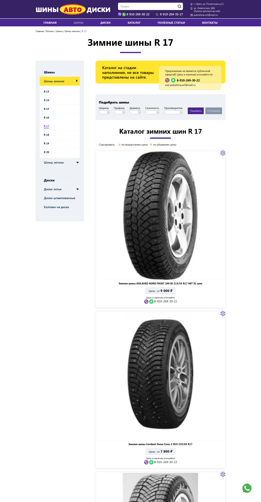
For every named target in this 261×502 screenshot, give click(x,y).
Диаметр (136, 108)
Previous (31, 393)
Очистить (215, 110)
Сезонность (154, 108)
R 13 (46, 91)
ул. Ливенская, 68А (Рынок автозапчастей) (207, 9)
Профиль (120, 108)
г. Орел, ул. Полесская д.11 (209, 4)
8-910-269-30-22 (188, 80)
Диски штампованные (59, 198)
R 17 (46, 126)
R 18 (46, 134)
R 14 (46, 100)
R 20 (46, 152)
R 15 (46, 108)
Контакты (210, 22)
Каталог (134, 22)
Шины (59, 31)
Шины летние (54, 162)
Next (229, 393)
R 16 (46, 117)
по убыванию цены (166, 144)
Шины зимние (72, 31)
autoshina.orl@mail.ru (206, 15)
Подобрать (196, 110)
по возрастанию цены (135, 144)
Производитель (174, 108)
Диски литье (53, 189)
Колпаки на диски (56, 207)
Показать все (172, 326)
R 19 (46, 143)
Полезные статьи (171, 22)
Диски (49, 180)
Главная (50, 22)
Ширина (104, 108)
